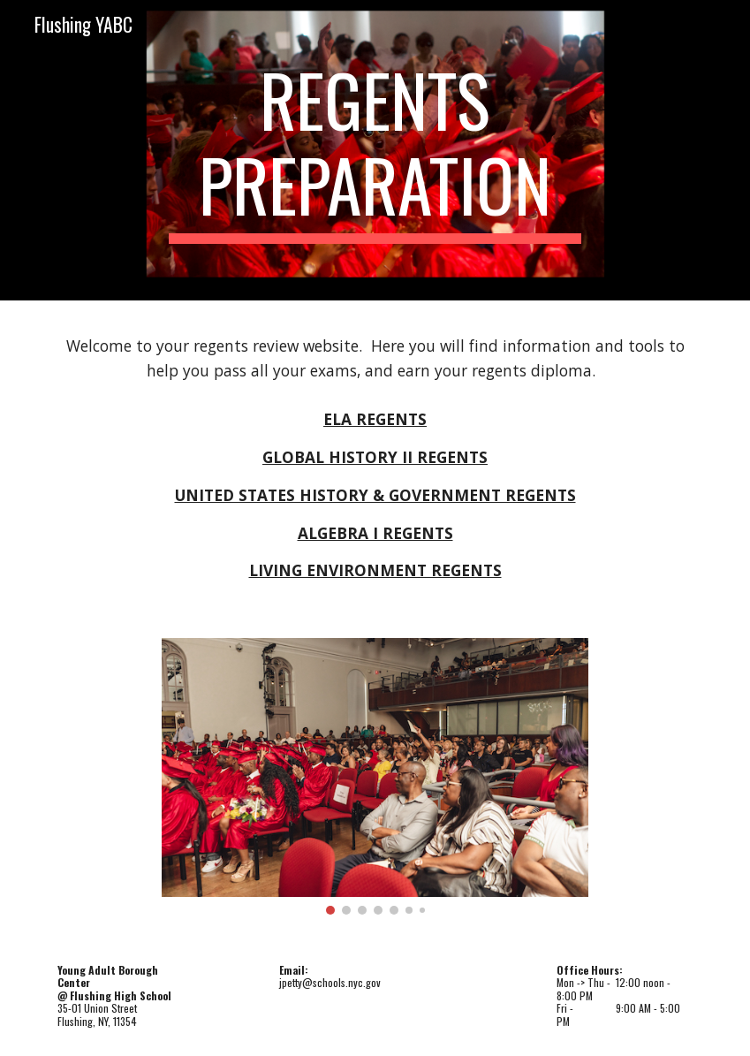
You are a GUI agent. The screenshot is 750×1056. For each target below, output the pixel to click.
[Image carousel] (375, 776)
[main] (375, 150)
